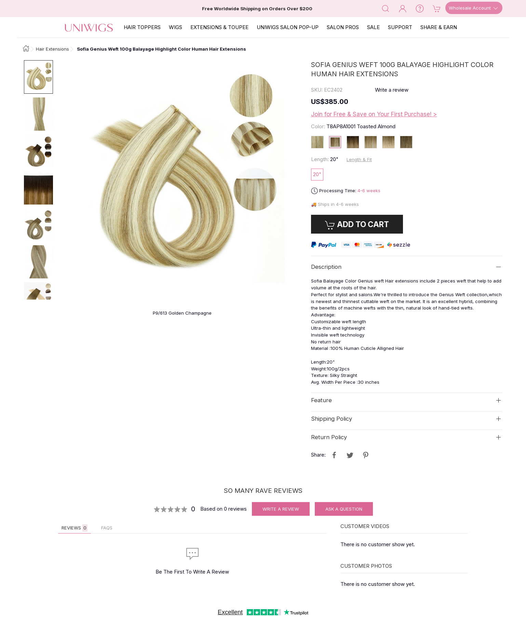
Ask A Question (343, 509)
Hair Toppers (142, 27)
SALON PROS (343, 27)
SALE (373, 27)
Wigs (175, 27)
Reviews (74, 527)
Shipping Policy (331, 418)
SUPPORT (400, 27)
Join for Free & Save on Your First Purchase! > (374, 114)
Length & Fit (359, 159)
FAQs (106, 527)
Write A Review (280, 509)
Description (326, 266)
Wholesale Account (474, 8)
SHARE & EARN (438, 27)
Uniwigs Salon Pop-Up (288, 27)
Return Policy (329, 437)
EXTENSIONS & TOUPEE (219, 27)
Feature (321, 400)
